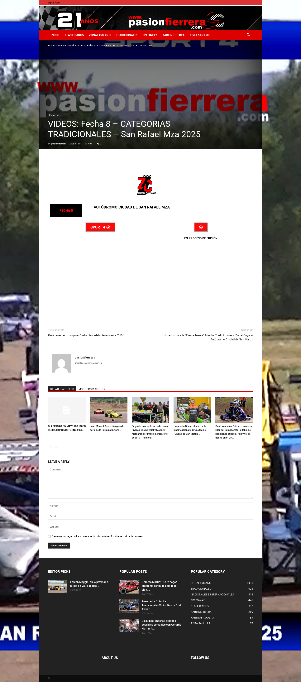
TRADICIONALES (126, 35)
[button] (248, 35)
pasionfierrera (58, 143)
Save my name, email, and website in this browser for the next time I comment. (98, 536)
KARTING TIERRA (173, 35)
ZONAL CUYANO (100, 35)
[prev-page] (50, 445)
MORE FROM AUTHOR (92, 389)
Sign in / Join (54, 2)
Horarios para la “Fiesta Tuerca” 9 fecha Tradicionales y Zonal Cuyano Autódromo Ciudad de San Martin (208, 337)
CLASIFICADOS (74, 35)
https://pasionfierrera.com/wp (89, 363)
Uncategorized (66, 45)
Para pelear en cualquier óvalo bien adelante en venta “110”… (86, 335)
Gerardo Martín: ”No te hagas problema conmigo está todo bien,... (159, 585)
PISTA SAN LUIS (200, 35)
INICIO (55, 35)
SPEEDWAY (150, 35)
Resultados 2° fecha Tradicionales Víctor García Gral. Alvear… (162, 605)
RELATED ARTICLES (62, 389)
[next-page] (56, 445)
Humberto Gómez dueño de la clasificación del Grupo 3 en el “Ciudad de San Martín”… (190, 430)
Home (51, 45)
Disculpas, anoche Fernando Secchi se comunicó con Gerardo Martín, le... (161, 624)
